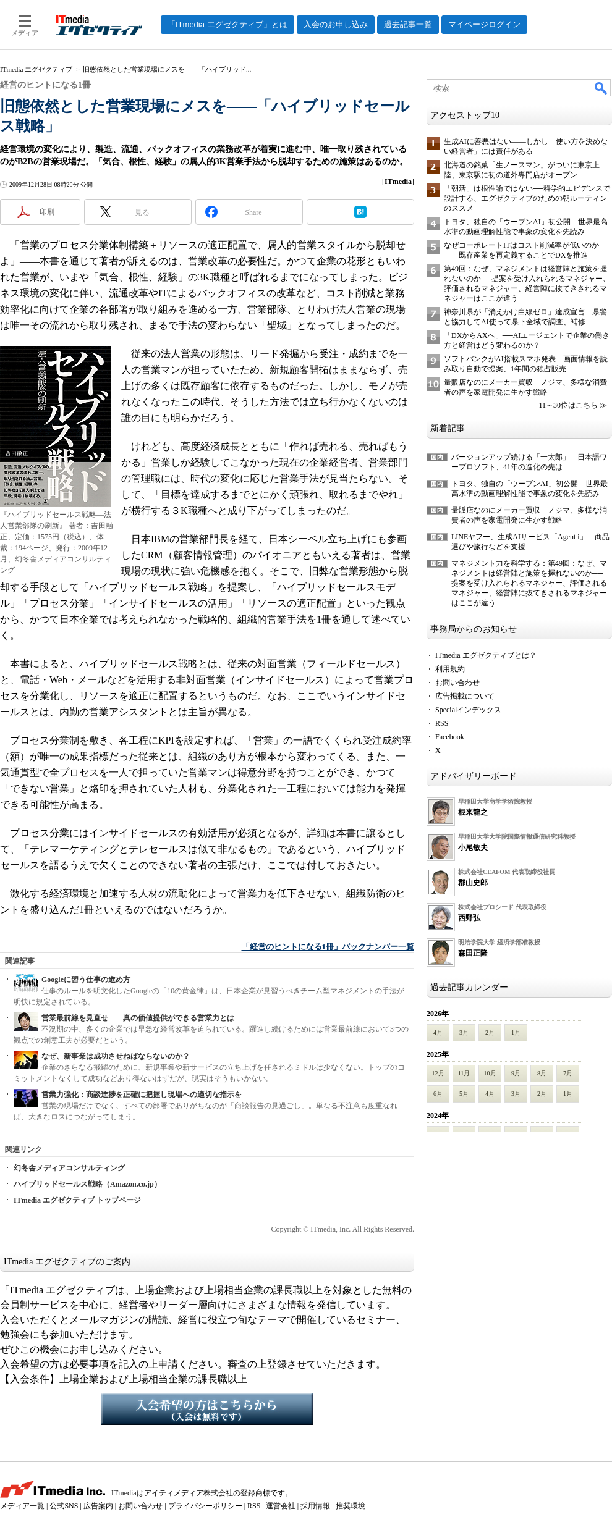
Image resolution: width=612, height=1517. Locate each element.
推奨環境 (350, 1506)
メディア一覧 (22, 1506)
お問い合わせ (457, 682)
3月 (464, 1032)
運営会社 (280, 1506)
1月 (516, 1032)
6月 (438, 1093)
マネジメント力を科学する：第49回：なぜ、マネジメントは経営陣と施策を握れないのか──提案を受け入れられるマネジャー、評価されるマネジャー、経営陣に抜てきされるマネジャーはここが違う (529, 583)
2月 (490, 1032)
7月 (567, 1073)
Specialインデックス (468, 709)
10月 (490, 1073)
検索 (601, 87)
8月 (541, 1073)
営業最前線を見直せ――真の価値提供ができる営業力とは (137, 1018)
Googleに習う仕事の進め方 (85, 979)
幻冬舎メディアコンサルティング (69, 1168)
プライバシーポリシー (205, 1506)
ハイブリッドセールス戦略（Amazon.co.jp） (87, 1184)
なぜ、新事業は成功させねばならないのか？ (115, 1056)
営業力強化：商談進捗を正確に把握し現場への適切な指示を (141, 1094)
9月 (516, 1073)
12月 (438, 1073)
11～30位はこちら (568, 405)
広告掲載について (465, 696)
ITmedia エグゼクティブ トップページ (77, 1200)
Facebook (449, 737)
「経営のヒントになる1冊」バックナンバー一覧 (328, 946)
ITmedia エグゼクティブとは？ (486, 655)
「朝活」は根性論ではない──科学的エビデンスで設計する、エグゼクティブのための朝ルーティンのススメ (527, 198)
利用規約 (450, 669)
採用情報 (315, 1506)
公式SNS (63, 1506)
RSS (441, 723)
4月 (438, 1032)
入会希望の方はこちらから (207, 1409)
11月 (464, 1073)
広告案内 (98, 1506)
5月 (464, 1093)
